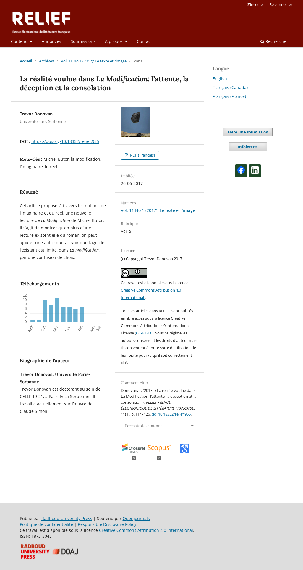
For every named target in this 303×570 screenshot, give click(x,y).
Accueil (26, 61)
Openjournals (136, 518)
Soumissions (83, 41)
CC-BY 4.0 (144, 333)
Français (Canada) (230, 87)
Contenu (20, 41)
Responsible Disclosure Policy (107, 524)
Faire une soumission (248, 132)
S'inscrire (255, 4)
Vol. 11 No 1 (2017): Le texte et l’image (94, 61)
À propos (114, 41)
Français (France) (229, 96)
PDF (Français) (142, 155)
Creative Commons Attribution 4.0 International (146, 530)
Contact (144, 41)
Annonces (51, 41)
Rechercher (274, 41)
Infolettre (248, 146)
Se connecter (281, 4)
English (220, 78)
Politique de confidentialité (46, 524)
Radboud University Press (66, 518)
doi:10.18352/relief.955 (171, 414)
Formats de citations (143, 425)
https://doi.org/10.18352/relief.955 (65, 141)
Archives (46, 61)
